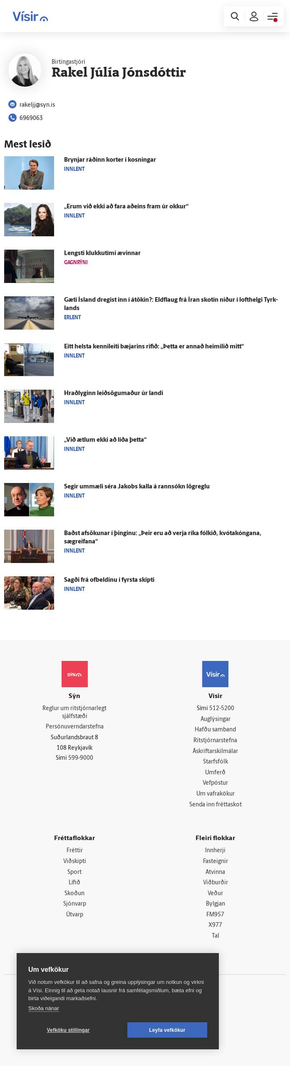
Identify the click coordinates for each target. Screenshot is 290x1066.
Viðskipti (74, 861)
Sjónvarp (74, 904)
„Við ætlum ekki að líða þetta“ (105, 440)
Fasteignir (215, 861)
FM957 (215, 915)
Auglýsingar (216, 719)
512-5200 (221, 709)
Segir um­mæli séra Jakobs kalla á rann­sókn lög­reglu (137, 487)
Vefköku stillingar (68, 1030)
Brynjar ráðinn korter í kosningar (110, 160)
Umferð (215, 773)
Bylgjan (215, 904)
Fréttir (75, 851)
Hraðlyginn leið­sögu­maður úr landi (113, 393)
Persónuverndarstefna (75, 727)
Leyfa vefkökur (167, 1030)
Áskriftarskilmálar (215, 751)
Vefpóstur (215, 784)
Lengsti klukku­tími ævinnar (102, 253)
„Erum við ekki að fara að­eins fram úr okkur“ (126, 207)
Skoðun (74, 894)
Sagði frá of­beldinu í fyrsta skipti (109, 580)
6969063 (25, 118)
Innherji (215, 851)
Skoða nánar (43, 1008)
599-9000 (80, 758)
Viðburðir (215, 883)
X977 (215, 926)
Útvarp (74, 915)
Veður (215, 894)
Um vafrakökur (215, 794)
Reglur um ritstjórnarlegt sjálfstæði (74, 713)
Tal (215, 936)
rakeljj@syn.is (31, 105)
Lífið (74, 883)
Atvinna (215, 872)
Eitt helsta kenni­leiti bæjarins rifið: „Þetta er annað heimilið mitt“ (154, 347)
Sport (74, 872)
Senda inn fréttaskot (215, 805)
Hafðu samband (215, 730)
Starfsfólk (215, 762)
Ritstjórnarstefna (215, 741)
